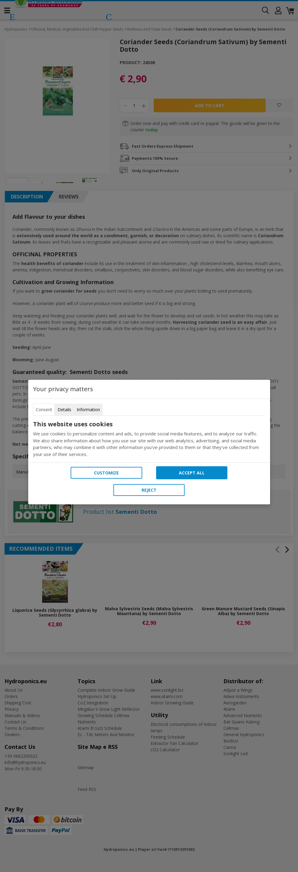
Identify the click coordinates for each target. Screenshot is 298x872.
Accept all (192, 473)
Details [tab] (64, 409)
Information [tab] (88, 409)
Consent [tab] (44, 409)
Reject (149, 490)
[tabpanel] (149, 439)
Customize (106, 473)
